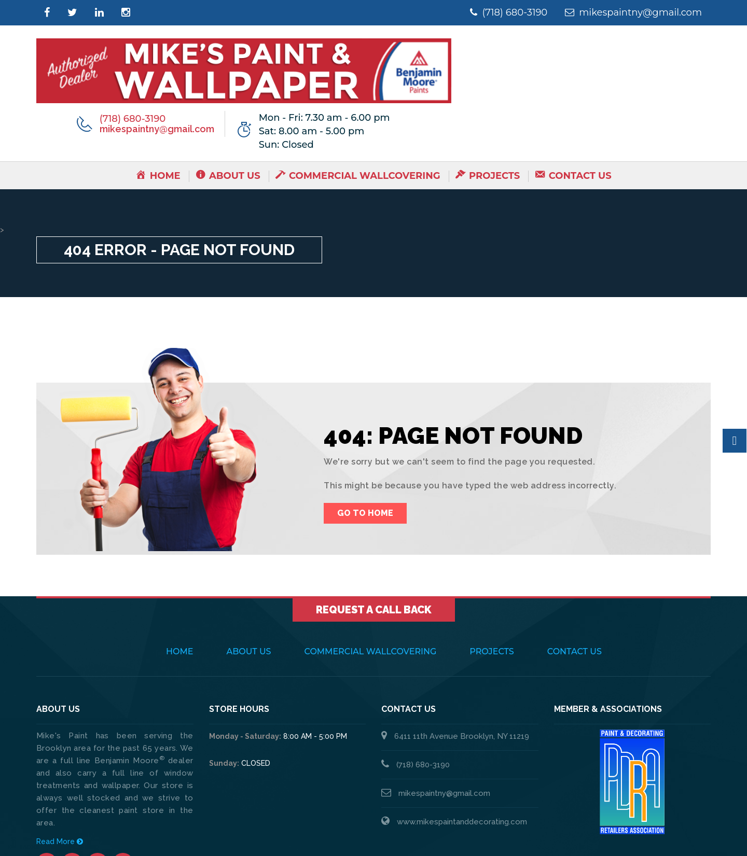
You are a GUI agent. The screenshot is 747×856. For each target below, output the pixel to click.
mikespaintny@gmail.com (628, 12)
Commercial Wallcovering (371, 587)
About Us (249, 587)
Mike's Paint (132, 835)
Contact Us (574, 587)
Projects (491, 587)
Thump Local (686, 835)
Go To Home (365, 449)
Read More (59, 777)
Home (179, 587)
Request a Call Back (374, 545)
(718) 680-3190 (493, 12)
